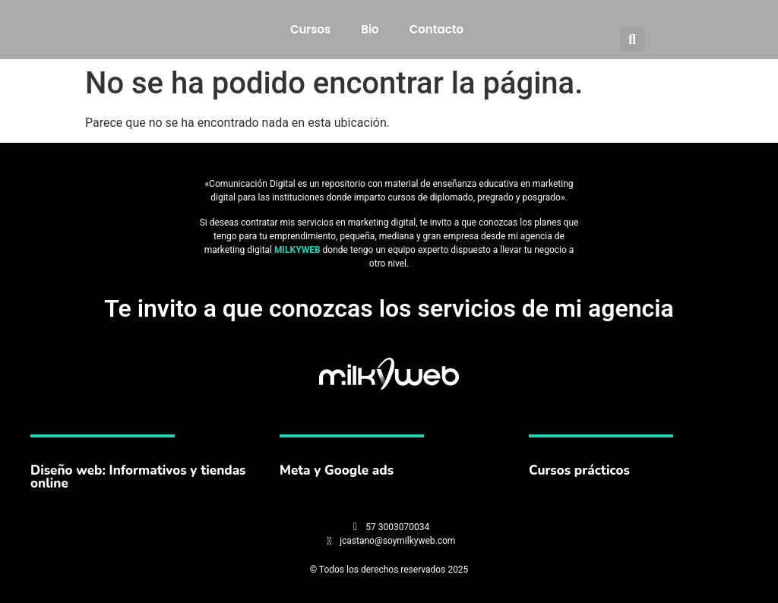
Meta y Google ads (337, 470)
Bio (369, 29)
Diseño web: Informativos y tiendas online (137, 477)
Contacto (436, 29)
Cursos (310, 29)
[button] (632, 39)
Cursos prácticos (579, 470)
